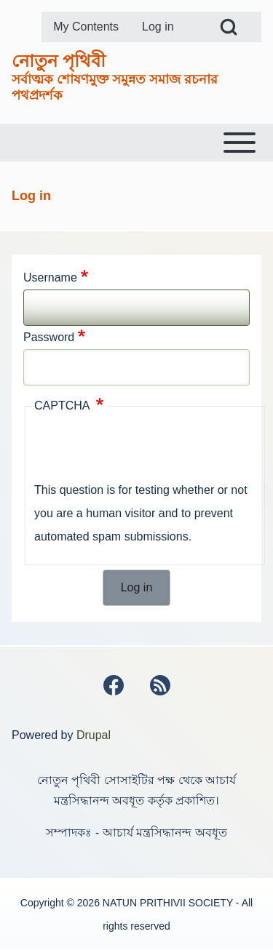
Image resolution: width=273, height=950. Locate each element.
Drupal (93, 735)
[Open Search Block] (228, 27)
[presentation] (145, 450)
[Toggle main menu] (136, 142)
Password (48, 337)
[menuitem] (85, 27)
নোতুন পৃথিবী (59, 61)
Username (50, 277)
